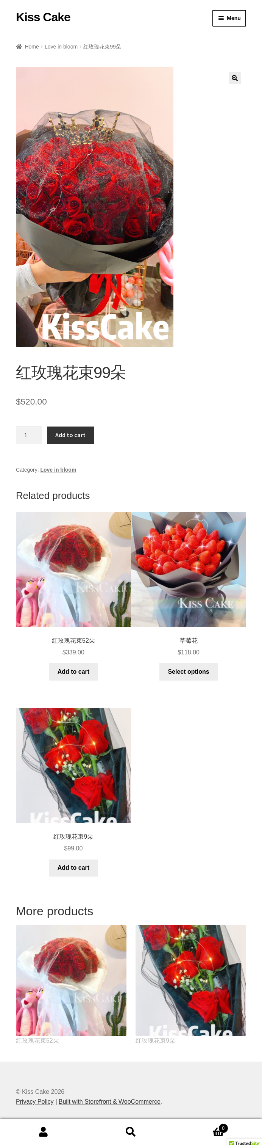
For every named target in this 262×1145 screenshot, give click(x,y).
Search (131, 1132)
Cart (201, 1127)
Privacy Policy (35, 1101)
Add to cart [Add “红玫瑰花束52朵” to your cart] (73, 671)
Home (32, 47)
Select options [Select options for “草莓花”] (188, 671)
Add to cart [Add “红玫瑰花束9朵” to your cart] (73, 867)
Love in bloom (61, 47)
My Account (43, 1132)
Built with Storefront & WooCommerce (110, 1101)
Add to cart (70, 435)
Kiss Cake (43, 17)
